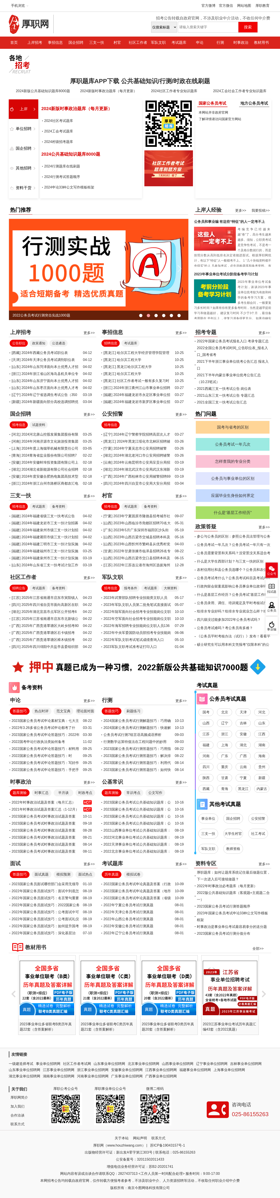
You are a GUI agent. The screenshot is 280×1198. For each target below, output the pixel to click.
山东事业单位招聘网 (109, 1064)
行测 (220, 42)
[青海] (16, 455)
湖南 (261, 745)
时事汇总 (42, 793)
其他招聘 (24, 168)
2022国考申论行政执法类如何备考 (38, 742)
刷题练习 (133, 711)
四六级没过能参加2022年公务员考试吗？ (229, 619)
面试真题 (42, 874)
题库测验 (20, 793)
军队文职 (158, 42)
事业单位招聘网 (48, 1064)
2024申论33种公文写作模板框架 (69, 187)
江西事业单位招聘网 (161, 1070)
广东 (224, 756)
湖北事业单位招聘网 (24, 1076)
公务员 (271, 610)
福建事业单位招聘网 (195, 1070)
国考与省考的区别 (232, 427)
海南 (261, 756)
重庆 (224, 767)
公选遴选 (58, 343)
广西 (243, 756)
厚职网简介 (19, 1097)
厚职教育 (263, 5)
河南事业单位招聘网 (92, 1076)
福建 (206, 745)
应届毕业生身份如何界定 (232, 495)
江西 (261, 734)
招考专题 (205, 332)
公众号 (271, 573)
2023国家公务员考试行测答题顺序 (223, 906)
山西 (206, 723)
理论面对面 (85, 711)
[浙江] (16, 374)
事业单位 (208, 818)
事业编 (271, 629)
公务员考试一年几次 (232, 444)
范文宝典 (63, 711)
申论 (199, 42)
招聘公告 (18, 588)
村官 (117, 42)
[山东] (16, 367)
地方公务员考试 (254, 103)
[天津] (16, 360)
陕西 (206, 778)
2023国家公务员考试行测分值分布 (223, 933)
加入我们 (17, 1106)
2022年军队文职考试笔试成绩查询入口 (133, 640)
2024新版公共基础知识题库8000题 (43, 91)
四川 (206, 767)
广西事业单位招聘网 (161, 1076)
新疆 (261, 778)
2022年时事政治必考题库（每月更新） (227, 886)
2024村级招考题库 (58, 142)
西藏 (206, 789)
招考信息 (18, 425)
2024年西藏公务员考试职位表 (44, 353)
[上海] (16, 448)
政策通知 (38, 343)
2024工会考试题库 (58, 131)
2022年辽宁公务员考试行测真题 (128, 933)
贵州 (261, 767)
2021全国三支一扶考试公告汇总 (222, 402)
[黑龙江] (109, 353)
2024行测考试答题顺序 (62, 177)
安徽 (243, 734)
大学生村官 (233, 834)
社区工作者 (138, 42)
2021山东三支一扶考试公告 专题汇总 (226, 395)
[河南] (16, 441)
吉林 (243, 723)
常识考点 (133, 793)
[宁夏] (107, 448)
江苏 (206, 734)
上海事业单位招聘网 (229, 1070)
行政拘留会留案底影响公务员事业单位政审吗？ (233, 586)
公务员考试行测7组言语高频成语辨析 (132, 735)
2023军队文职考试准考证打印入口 (130, 647)
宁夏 (243, 778)
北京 (224, 712)
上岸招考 (34, 42)
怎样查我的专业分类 (232, 461)
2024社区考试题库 (58, 121)
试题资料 (38, 425)
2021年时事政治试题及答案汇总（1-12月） (45, 809)
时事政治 (240, 42)
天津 (243, 712)
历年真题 (112, 874)
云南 (243, 767)
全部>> (258, 948)
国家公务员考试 (212, 103)
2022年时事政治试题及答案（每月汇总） (43, 802)
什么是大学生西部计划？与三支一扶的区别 (230, 561)
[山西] (107, 523)
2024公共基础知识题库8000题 (70, 154)
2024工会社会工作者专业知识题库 (239, 91)
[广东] (107, 530)
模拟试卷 (133, 874)
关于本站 (122, 1138)
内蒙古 (262, 789)
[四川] (107, 483)
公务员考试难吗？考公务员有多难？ (225, 628)
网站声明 (140, 1138)
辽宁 (224, 723)
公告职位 (18, 343)
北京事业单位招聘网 (143, 1064)
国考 (206, 712)
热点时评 (42, 711)
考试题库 (179, 42)
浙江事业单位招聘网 (92, 1070)
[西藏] (16, 353)
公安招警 (112, 414)
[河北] (16, 434)
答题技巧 (20, 711)
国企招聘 (75, 42)
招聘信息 (110, 343)
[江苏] (107, 565)
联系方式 (17, 1124)
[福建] (107, 395)
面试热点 (85, 874)
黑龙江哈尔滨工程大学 (134, 367)
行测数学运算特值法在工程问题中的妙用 (134, 742)
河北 (261, 712)
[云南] (107, 462)
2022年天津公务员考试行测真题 (128, 912)
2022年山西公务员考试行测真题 (128, 919)
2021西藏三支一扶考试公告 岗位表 (224, 389)
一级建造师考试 (21, 1064)
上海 (224, 745)
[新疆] (16, 402)
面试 (15, 863)
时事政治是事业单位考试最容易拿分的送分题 (232, 927)
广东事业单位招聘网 (127, 1076)
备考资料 (58, 506)
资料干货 (24, 188)
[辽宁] (16, 395)
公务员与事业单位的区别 (232, 478)
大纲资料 (170, 588)
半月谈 (63, 793)
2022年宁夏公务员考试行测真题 (128, 905)
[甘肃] (107, 551)
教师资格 (233, 849)
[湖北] (16, 469)
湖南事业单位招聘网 (58, 1076)
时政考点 (85, 793)
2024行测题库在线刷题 (62, 166)
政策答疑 (205, 527)
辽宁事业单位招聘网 (212, 1064)
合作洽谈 (17, 1115)
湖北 (243, 745)
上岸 (24, 109)
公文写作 (155, 793)
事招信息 (55, 42)
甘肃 (224, 778)
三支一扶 (96, 42)
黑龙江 (243, 789)
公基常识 (112, 782)
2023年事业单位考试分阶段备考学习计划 (226, 274)
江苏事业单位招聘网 (58, 1070)
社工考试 (258, 834)
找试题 (271, 591)
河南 (206, 756)
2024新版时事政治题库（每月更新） (108, 91)
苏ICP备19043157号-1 (167, 1145)
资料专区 (205, 863)
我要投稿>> (261, 210)
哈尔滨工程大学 (129, 360)
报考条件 (130, 588)
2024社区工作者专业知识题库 (174, 91)
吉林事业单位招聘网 (246, 1064)
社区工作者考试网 (77, 1064)
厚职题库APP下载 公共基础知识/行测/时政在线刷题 (140, 81)
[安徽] (16, 462)
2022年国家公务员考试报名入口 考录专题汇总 (233, 341)
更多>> (240, 210)
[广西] (107, 476)
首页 (14, 42)
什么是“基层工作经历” (233, 512)
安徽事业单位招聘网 (127, 1070)
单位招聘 (24, 129)
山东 (261, 723)
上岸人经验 (208, 210)
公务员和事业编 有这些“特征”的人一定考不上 (229, 221)
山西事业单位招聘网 (177, 1064)
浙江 (224, 734)
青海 (224, 789)
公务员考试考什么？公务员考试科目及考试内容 (233, 578)
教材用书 (261, 42)
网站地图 (244, 5)
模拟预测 (63, 874)
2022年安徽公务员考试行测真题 (128, 926)
